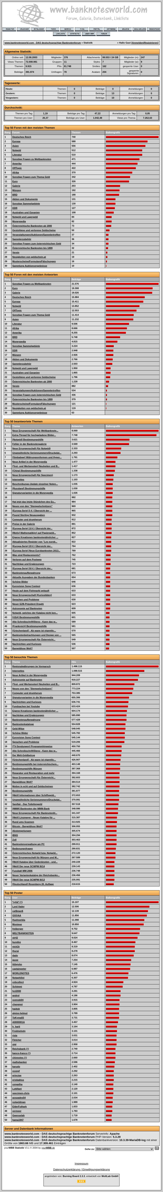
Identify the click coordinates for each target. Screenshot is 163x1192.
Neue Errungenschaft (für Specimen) (32, 475)
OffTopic (17, 168)
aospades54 (19, 1097)
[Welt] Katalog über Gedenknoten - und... (35, 862)
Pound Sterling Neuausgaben (28, 515)
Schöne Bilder (20, 581)
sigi (14, 1044)
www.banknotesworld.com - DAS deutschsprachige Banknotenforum (43, 42)
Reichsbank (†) (20, 1048)
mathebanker (19, 1062)
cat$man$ (17, 911)
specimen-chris (21, 1093)
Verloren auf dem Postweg (27, 559)
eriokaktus (18, 1080)
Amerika (16, 163)
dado (15, 955)
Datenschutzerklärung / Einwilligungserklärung (81, 1169)
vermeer (16, 1111)
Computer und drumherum (27, 519)
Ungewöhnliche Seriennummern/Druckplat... (36, 453)
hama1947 (18, 1120)
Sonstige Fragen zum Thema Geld (31, 177)
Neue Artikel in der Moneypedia (29, 461)
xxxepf (16, 1071)
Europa (16, 141)
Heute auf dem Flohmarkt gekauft (30, 590)
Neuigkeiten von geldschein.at (29, 257)
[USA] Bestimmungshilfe (26, 617)
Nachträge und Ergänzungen (28, 564)
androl (16, 995)
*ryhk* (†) (17, 902)
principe (16, 1075)
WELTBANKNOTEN (23, 933)
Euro (15, 181)
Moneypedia (19, 221)
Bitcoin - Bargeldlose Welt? (27, 826)
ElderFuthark (19, 1106)
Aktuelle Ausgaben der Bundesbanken (33, 577)
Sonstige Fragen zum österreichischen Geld (36, 243)
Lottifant (17, 1088)
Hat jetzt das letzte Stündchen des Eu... (34, 501)
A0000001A (18, 1022)
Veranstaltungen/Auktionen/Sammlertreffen (36, 234)
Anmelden (137, 42)
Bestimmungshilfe (22, 791)
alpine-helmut (20, 1013)
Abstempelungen (21, 831)
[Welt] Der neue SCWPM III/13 (28, 879)
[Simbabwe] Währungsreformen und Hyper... (37, 457)
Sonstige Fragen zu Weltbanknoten (31, 159)
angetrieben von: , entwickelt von (81, 1176)
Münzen (16, 190)
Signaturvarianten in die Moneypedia (32, 493)
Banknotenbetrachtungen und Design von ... (36, 635)
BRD (14, 194)
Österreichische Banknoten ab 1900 (32, 226)
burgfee (16, 942)
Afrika (15, 172)
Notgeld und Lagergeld (25, 217)
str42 (15, 937)
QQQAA (16, 915)
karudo (16, 1066)
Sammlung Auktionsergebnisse (29, 266)
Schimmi (17, 986)
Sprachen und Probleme (25, 599)
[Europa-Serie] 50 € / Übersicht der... (32, 568)
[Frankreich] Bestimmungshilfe (29, 626)
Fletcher (16, 1040)
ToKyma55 (18, 1017)
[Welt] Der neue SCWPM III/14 (28, 866)
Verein (15, 252)
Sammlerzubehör (21, 239)
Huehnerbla (18, 920)
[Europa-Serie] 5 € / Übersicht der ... (32, 510)
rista (14, 1035)
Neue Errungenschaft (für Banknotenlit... (34, 813)
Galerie (16, 186)
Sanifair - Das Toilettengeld (27, 804)
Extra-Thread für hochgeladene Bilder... (34, 435)
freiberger (17, 928)
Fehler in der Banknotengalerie (29, 444)
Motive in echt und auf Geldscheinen (32, 786)
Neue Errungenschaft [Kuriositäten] (32, 595)
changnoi (17, 1004)
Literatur (17, 154)
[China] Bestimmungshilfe (26, 470)
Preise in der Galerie (23, 524)
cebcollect (18, 982)
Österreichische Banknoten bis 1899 (32, 248)
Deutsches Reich (21, 137)
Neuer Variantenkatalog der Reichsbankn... (36, 875)
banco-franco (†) (21, 1053)
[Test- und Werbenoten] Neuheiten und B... (35, 466)
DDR (14, 208)
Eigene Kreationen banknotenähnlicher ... (35, 537)
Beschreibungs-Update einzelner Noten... (35, 484)
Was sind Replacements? (26, 555)
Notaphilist (18, 977)
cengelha (17, 1084)
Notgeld (16, 150)
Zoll (14, 839)
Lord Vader (18, 906)
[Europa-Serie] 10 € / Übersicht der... (32, 528)
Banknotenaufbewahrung (26, 573)
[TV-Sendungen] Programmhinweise (32, 746)
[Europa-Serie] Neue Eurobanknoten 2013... (36, 550)
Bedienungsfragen (22, 848)
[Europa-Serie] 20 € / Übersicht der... (32, 546)
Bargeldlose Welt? (22, 648)
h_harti (16, 1026)
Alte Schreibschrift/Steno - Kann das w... (34, 621)
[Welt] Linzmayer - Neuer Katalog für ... (33, 817)
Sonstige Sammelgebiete (26, 203)
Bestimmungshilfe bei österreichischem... (35, 764)
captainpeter (19, 968)
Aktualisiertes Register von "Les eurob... (34, 541)
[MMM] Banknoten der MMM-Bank (31, 808)
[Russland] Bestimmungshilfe (28, 488)
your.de (48, 1148)
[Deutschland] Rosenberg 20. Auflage (33, 884)
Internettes (18, 479)
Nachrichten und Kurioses (26, 644)
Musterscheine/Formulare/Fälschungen (34, 261)
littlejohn (17, 964)
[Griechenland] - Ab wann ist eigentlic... (34, 630)
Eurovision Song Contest (26, 586)
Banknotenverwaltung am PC (28, 844)
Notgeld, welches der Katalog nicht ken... (35, 613)
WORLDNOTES (20, 973)
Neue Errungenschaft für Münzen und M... (35, 857)
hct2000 (16, 991)
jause (15, 960)
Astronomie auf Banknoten (27, 608)
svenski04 (18, 1000)
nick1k (16, 946)
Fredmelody (18, 1031)
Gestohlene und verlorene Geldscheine (34, 230)
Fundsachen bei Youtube (26, 706)
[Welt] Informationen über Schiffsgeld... (34, 795)
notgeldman (18, 1102)
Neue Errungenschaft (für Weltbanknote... (35, 430)
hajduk (16, 1008)
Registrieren (151, 42)
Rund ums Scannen (23, 822)
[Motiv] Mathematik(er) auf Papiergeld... (34, 533)
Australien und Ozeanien (26, 212)
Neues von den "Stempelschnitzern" (32, 506)
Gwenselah (18, 1115)
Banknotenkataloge (23, 724)
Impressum (81, 1163)
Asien (15, 146)
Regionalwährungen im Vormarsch (31, 666)
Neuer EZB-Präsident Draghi (28, 604)
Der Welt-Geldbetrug (23, 755)
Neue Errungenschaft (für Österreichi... (33, 639)
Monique (17, 924)
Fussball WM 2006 (22, 871)
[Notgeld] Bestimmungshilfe (28, 439)
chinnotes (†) (19, 1057)
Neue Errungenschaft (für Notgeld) (31, 448)
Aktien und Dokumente (25, 199)
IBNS (15, 835)
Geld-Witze (18, 728)
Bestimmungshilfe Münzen (27, 768)
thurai (15, 951)
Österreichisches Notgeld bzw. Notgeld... (35, 853)
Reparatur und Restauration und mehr (33, 773)
